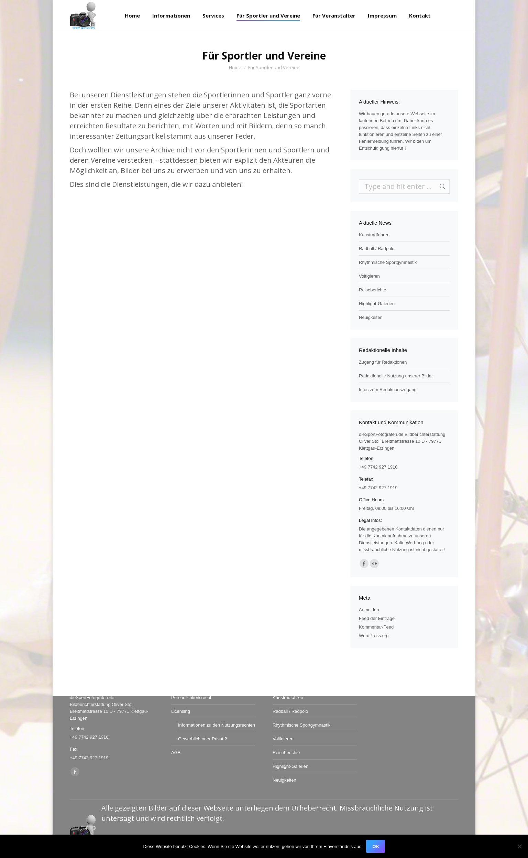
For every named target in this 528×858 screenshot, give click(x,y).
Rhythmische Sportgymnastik (388, 262)
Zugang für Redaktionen (383, 362)
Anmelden (369, 609)
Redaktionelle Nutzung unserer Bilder (396, 375)
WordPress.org (373, 635)
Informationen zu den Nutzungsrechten (216, 725)
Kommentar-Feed (376, 627)
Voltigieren (369, 276)
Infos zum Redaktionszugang (388, 389)
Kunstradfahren (374, 234)
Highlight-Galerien (377, 303)
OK (375, 846)
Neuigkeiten (371, 317)
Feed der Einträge (377, 618)
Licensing (180, 711)
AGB (175, 752)
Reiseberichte (372, 289)
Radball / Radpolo (376, 248)
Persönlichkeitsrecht (191, 697)
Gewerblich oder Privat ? (202, 738)
